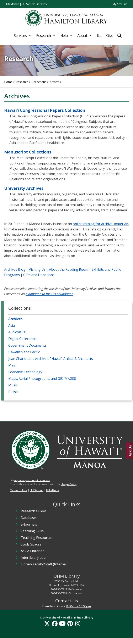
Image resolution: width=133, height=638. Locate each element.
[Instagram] (77, 623)
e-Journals (29, 524)
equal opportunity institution (32, 480)
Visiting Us (37, 269)
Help (66, 35)
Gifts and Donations (38, 275)
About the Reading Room (68, 269)
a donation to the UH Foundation (49, 294)
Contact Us (66, 601)
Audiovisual (17, 332)
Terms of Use (18, 490)
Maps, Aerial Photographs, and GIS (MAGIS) (42, 378)
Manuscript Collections (27, 152)
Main (12, 365)
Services (22, 35)
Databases (29, 517)
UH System (36, 490)
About (84, 35)
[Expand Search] (119, 35)
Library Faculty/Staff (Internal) (44, 564)
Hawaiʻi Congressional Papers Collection (44, 110)
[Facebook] (55, 623)
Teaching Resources (36, 537)
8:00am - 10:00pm (78, 606)
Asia (11, 325)
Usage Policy (68, 484)
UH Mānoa (12, 4)
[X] (47, 623)
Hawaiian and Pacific (24, 352)
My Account (120, 4)
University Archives (23, 188)
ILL (99, 35)
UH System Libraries (34, 4)
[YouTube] (62, 623)
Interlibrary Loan (34, 557)
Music (12, 385)
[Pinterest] (70, 623)
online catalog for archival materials (101, 224)
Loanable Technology (25, 372)
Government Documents (27, 345)
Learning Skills (32, 531)
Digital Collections (22, 338)
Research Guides (34, 511)
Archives (15, 319)
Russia (13, 392)
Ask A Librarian (32, 551)
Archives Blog (14, 269)
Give (109, 35)
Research (45, 35)
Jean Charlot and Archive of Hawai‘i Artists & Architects (50, 358)
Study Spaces (31, 544)
